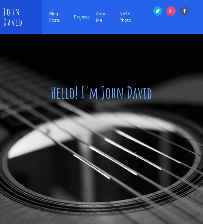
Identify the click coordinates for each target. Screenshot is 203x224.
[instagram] (171, 11)
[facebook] (184, 11)
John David (13, 17)
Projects (82, 17)
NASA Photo (125, 17)
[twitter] (157, 11)
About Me (102, 17)
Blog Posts (54, 17)
